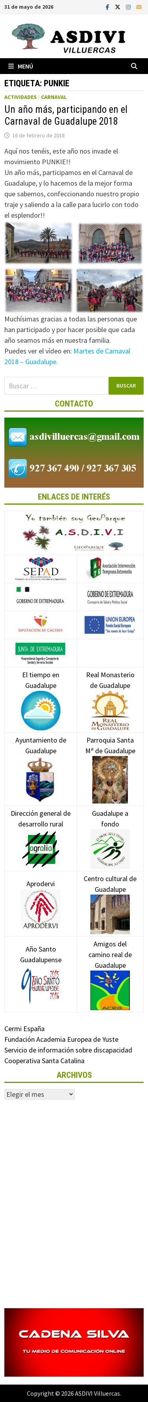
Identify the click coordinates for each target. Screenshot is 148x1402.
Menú (20, 66)
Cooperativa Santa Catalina (44, 1060)
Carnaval (54, 97)
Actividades (20, 97)
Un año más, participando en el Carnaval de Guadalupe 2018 (65, 115)
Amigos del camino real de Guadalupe (110, 966)
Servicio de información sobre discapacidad (68, 1049)
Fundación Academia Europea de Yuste (61, 1039)
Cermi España (24, 1028)
